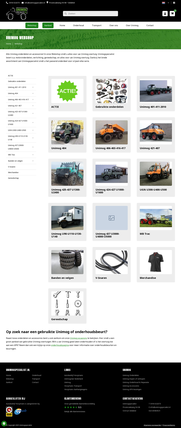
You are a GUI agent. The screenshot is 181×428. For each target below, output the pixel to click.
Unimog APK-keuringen (132, 389)
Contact (35, 382)
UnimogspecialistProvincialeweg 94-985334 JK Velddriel (131, 407)
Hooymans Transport (73, 386)
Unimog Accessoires (131, 386)
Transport (36, 379)
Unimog (67, 382)
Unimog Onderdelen (131, 375)
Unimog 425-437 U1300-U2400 (65, 191)
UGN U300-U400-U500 (153, 189)
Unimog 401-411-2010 (153, 106)
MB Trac (145, 233)
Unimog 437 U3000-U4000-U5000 (107, 235)
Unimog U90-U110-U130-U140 (66, 235)
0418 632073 (14, 3)
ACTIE (55, 106)
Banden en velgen (62, 278)
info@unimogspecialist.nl (35, 3)
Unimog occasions (78, 338)
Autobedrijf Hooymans (73, 375)
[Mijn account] (165, 13)
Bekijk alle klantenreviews (74, 411)
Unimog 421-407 (150, 148)
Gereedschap (59, 319)
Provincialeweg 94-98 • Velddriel (62, 3)
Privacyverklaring (169, 425)
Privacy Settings (4, 423)
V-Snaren (101, 278)
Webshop (10, 379)
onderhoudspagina (60, 345)
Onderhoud (36, 375)
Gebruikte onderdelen (110, 106)
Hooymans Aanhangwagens (75, 389)
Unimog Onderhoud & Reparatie (136, 382)
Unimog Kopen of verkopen (134, 379)
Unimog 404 (58, 148)
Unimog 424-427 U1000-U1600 (110, 191)
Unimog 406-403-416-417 (110, 148)
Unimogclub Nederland (73, 379)
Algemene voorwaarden (152, 425)
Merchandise (148, 278)
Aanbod (9, 382)
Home (8, 375)
